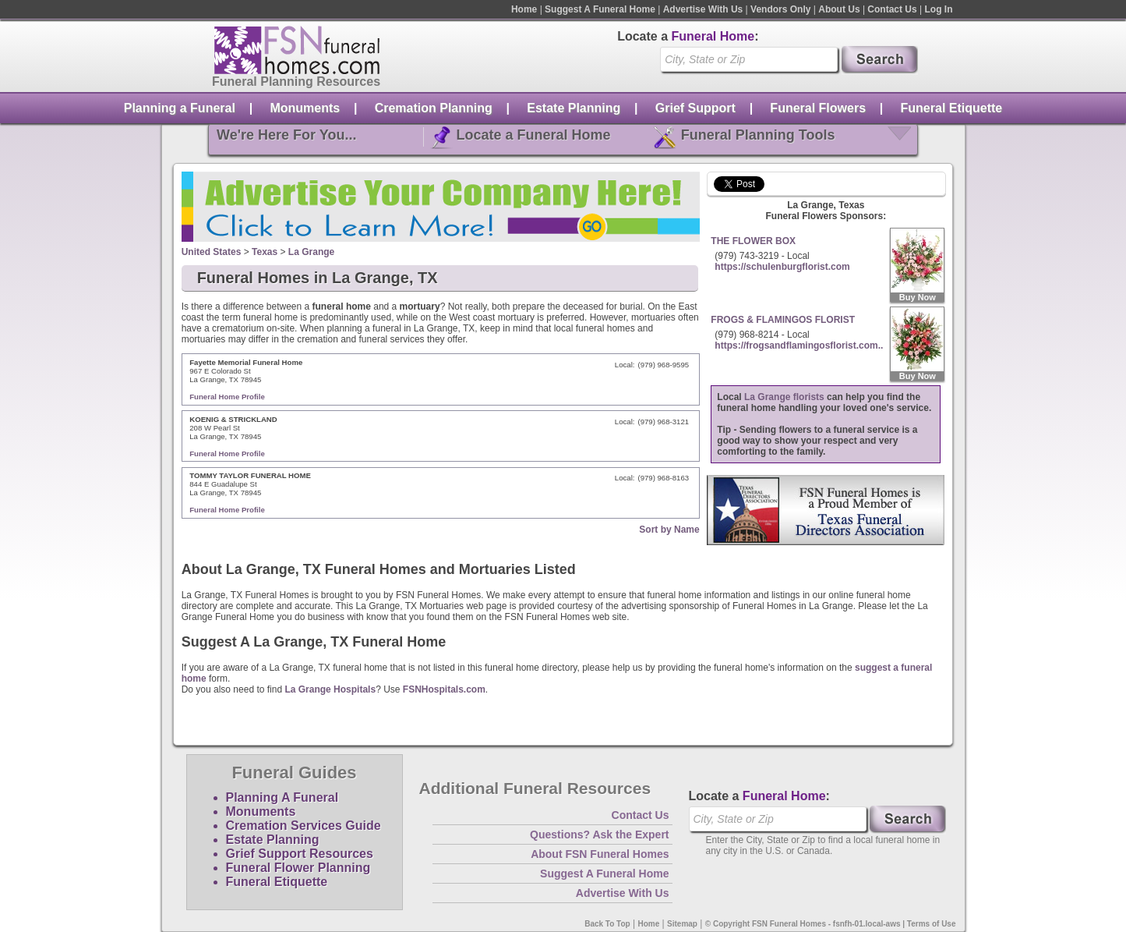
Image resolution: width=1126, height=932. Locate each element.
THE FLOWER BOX (753, 241)
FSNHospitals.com (444, 689)
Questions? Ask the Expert (599, 834)
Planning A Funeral (282, 797)
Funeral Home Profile (227, 396)
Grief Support (695, 108)
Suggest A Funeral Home (600, 9)
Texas (264, 251)
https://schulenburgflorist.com (782, 266)
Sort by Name (669, 529)
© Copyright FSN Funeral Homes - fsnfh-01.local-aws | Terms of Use (830, 924)
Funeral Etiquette (952, 108)
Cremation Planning (433, 108)
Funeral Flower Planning (298, 867)
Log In (939, 9)
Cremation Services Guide (303, 825)
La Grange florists (784, 397)
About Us (839, 9)
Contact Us (891, 9)
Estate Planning (573, 108)
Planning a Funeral (179, 108)
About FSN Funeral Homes (600, 854)
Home (524, 9)
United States (212, 251)
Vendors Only (780, 9)
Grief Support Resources (299, 853)
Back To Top (607, 924)
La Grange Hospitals (330, 689)
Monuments (305, 108)
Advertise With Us (703, 9)
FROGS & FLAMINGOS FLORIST (783, 319)
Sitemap (682, 924)
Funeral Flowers (818, 108)
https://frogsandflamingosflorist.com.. (799, 345)
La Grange (311, 251)
